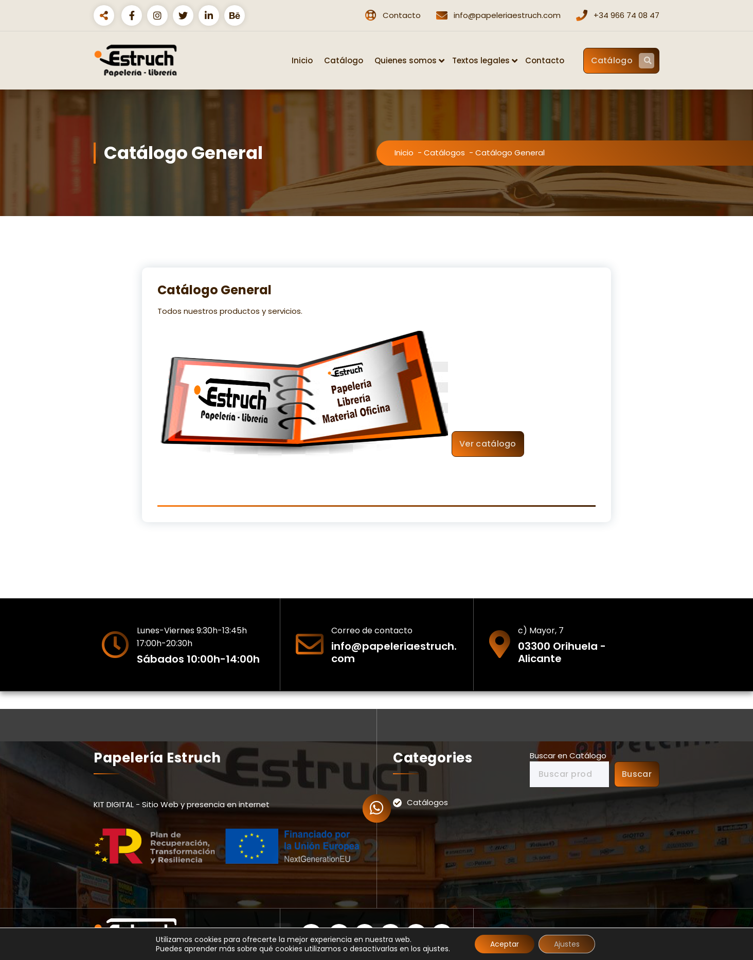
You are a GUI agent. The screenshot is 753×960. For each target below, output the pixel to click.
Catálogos (444, 152)
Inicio (302, 60)
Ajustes (567, 944)
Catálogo (343, 60)
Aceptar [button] (504, 944)
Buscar (637, 774)
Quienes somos (405, 60)
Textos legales (481, 60)
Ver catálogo (487, 444)
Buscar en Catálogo (568, 755)
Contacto (544, 60)
